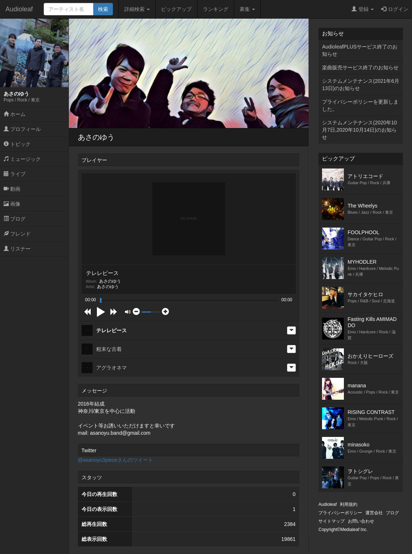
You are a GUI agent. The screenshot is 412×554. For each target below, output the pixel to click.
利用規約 (348, 504)
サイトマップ (331, 521)
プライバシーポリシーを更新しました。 (360, 105)
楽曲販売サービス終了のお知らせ (360, 67)
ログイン (394, 9)
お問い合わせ (361, 521)
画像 (12, 204)
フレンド (17, 234)
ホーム (14, 114)
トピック (17, 144)
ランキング (215, 9)
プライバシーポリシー (340, 512)
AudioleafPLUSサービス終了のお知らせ (359, 50)
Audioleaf (19, 9)
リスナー (17, 249)
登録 (363, 9)
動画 (12, 189)
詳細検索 (137, 9)
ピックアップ (176, 9)
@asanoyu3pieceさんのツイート (115, 460)
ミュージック (22, 159)
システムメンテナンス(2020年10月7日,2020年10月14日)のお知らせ (359, 130)
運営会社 (374, 512)
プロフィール (22, 129)
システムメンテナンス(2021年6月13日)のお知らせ (360, 84)
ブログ (14, 219)
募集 (247, 9)
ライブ (14, 174)
